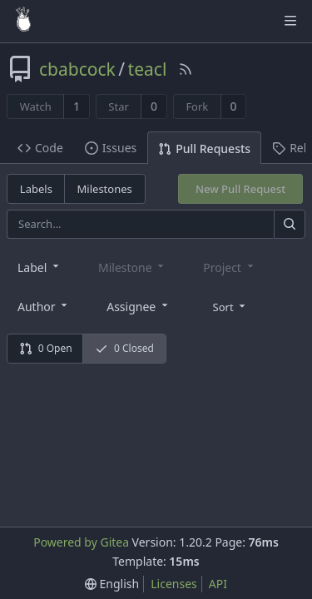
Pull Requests (204, 148)
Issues (110, 148)
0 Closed (124, 348)
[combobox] (39, 266)
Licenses (174, 584)
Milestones (104, 188)
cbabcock (77, 69)
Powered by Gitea (81, 542)
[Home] (23, 21)
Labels (36, 188)
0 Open (45, 348)
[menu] (231, 305)
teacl (147, 69)
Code (40, 148)
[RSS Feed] (185, 69)
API (218, 584)
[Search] (289, 224)
